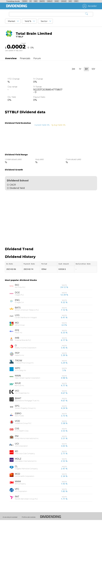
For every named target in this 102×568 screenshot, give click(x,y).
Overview (11, 58)
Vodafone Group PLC (23, 469)
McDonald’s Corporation (24, 522)
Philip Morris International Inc (27, 484)
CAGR (13, 184)
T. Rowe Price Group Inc (24, 409)
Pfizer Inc (18, 378)
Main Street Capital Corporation (27, 424)
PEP (76, 1)
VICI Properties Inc (22, 439)
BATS (42, 1)
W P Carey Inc (20, 416)
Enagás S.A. (19, 348)
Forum (37, 58)
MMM (25, 1)
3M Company (20, 530)
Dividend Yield (17, 188)
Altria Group (20, 371)
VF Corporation (21, 537)
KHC (56, 1)
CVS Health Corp (21, 477)
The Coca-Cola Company (25, 499)
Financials (25, 58)
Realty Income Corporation (25, 394)
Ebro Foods (19, 462)
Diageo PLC (19, 341)
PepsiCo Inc (19, 401)
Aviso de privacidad (10, 563)
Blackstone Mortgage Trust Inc (27, 446)
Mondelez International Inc (26, 507)
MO (35, 1)
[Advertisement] (51, 215)
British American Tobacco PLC (27, 356)
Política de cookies (28, 563)
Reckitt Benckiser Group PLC (26, 545)
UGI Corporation (21, 492)
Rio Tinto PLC (20, 333)
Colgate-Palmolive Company (26, 515)
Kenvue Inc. (19, 431)
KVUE (64, 1)
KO (70, 1)
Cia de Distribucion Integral (26, 363)
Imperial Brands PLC (23, 386)
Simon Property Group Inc (25, 454)
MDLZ (50, 1)
